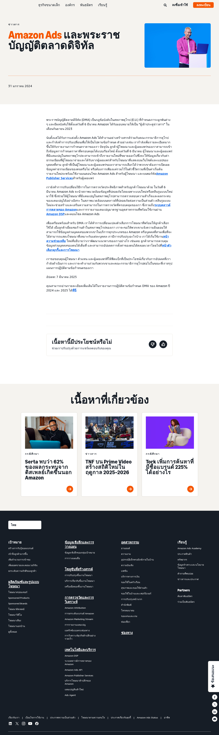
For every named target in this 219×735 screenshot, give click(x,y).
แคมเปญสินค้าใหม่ (74, 689)
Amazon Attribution (75, 607)
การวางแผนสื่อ (72, 558)
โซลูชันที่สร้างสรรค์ (79, 569)
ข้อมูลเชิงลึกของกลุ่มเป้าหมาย (80, 552)
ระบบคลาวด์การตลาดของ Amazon (78, 662)
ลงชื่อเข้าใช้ (180, 5)
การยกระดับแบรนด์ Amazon (79, 613)
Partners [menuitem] (184, 590)
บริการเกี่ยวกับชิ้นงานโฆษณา (80, 580)
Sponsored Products (19, 597)
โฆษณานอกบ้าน (16, 626)
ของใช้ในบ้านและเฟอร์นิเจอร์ (136, 593)
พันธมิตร (86, 5)
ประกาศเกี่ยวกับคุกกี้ (121, 717)
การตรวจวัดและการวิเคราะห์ (79, 600)
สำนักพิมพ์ (126, 604)
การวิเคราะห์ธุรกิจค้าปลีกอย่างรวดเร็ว (80, 637)
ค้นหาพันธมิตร (185, 596)
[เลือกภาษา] (24, 525)
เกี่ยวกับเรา (13, 717)
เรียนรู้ (102, 5)
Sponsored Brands (17, 603)
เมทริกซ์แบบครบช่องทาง (77, 630)
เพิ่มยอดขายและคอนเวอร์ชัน (22, 565)
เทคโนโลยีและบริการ (80, 650)
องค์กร (70, 5)
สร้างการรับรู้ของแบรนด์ (20, 548)
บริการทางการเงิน (130, 576)
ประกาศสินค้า (185, 553)
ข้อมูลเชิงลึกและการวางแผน (79, 544)
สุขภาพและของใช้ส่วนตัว (134, 587)
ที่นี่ (74, 290)
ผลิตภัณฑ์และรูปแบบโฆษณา (23, 584)
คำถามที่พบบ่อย (185, 573)
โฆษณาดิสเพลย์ (16, 609)
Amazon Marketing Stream (79, 619)
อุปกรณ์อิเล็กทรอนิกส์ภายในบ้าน (137, 559)
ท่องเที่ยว (125, 621)
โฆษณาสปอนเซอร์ (17, 592)
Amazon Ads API (73, 669)
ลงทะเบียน (203, 5)
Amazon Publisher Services (79, 675)
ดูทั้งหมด (12, 631)
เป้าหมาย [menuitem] (15, 542)
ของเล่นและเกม (129, 616)
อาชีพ (167, 717)
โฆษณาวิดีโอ (15, 614)
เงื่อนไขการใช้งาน (34, 717)
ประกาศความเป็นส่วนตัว (62, 717)
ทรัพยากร (182, 559)
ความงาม (126, 553)
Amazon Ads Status (147, 717)
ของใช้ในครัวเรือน (130, 582)
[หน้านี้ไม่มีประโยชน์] (153, 344)
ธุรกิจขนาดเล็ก (49, 5)
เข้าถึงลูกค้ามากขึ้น (18, 553)
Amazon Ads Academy (189, 548)
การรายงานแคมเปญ (75, 624)
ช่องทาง (127, 633)
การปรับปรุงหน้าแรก (131, 599)
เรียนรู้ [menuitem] (182, 542)
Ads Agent (70, 695)
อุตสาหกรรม (130, 542)
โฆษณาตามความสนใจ (93, 717)
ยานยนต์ (125, 548)
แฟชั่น (124, 570)
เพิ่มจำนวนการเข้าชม (19, 559)
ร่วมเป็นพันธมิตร (186, 601)
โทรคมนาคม (127, 610)
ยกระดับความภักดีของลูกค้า (22, 570)
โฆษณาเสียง (14, 620)
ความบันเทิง (127, 565)
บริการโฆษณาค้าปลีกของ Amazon (78, 682)
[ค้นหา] (165, 5)
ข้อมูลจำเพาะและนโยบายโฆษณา (191, 566)
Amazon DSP (71, 655)
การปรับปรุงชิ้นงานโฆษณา (78, 575)
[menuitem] (24, 618)
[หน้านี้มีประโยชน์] (163, 344)
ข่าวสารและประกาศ (188, 579)
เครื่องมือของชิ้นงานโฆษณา (79, 586)
